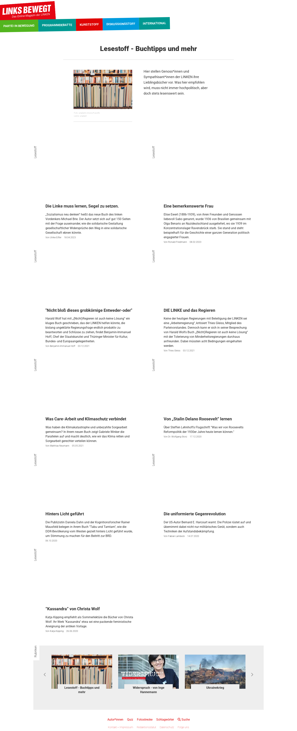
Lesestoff (35, 152)
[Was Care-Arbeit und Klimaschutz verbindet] (89, 390)
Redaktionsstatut (146, 727)
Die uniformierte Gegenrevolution (195, 514)
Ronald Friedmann (177, 242)
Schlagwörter (165, 719)
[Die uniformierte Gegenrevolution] (208, 485)
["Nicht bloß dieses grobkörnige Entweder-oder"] (89, 281)
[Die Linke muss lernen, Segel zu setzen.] (89, 177)
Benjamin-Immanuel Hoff (62, 346)
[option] (81, 675)
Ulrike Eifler (55, 237)
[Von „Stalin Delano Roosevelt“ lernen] (208, 390)
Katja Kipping (57, 631)
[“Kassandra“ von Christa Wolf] (89, 580)
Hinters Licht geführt (64, 514)
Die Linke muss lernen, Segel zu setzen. (82, 206)
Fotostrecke (144, 719)
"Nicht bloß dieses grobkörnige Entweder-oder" (88, 310)
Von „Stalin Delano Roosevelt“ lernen (198, 419)
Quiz (130, 719)
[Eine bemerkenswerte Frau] (208, 177)
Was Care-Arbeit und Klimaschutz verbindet (85, 419)
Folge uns (183, 727)
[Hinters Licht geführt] (89, 485)
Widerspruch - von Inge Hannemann (148, 690)
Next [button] (252, 675)
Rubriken (35, 651)
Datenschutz (167, 727)
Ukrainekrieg (215, 687)
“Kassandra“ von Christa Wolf (72, 608)
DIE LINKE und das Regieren (189, 310)
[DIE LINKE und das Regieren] (208, 281)
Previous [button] (45, 675)
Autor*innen (115, 719)
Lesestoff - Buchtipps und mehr (81, 690)
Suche (184, 719)
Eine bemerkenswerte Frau (188, 206)
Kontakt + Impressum (120, 727)
